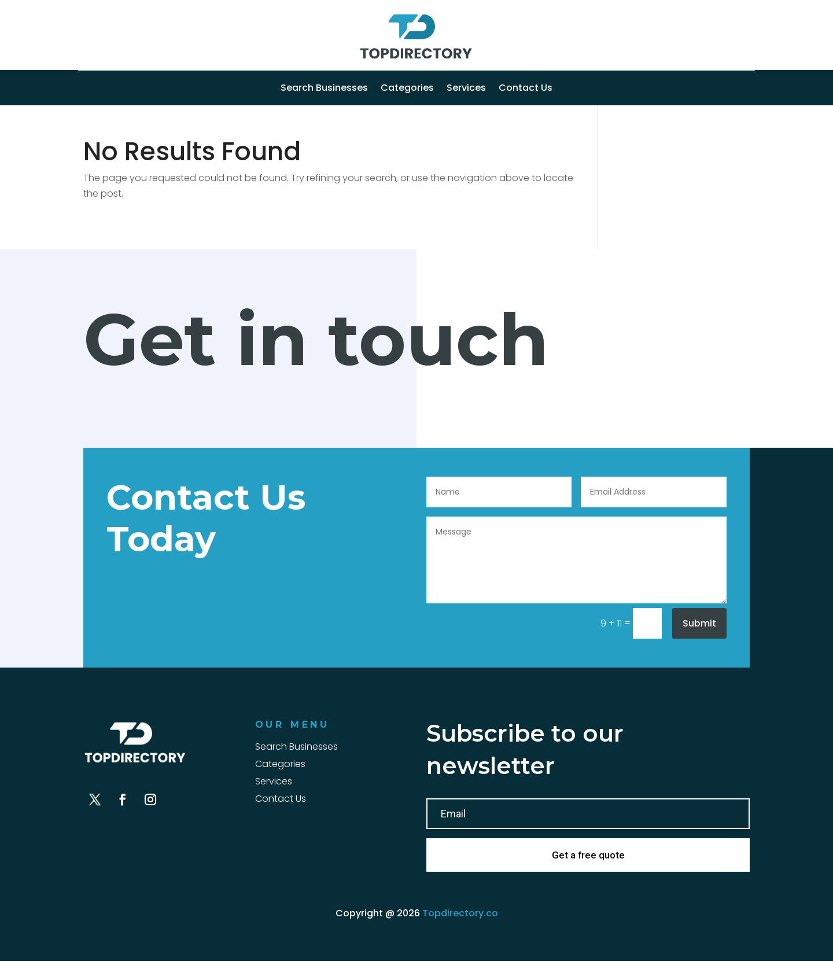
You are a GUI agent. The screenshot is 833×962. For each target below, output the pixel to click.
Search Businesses (324, 89)
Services (466, 89)
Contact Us (525, 89)
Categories (407, 89)
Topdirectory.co (460, 914)
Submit (699, 623)
